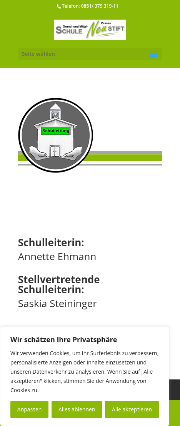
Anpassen (29, 409)
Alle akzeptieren (132, 409)
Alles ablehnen (76, 409)
